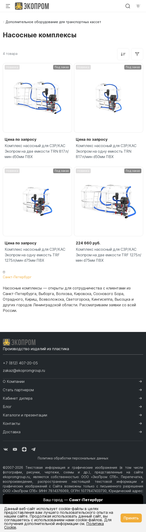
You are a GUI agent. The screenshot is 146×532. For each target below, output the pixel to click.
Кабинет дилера (17, 398)
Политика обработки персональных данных (73, 459)
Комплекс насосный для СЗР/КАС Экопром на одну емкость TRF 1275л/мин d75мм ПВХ (35, 255)
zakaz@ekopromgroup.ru (24, 371)
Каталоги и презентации (25, 415)
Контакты (11, 424)
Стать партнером (18, 390)
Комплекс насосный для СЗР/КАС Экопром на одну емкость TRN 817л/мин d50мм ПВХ (107, 151)
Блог (7, 407)
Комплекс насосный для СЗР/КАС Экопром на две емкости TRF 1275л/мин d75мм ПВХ (107, 255)
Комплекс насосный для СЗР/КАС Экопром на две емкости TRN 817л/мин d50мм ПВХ (37, 151)
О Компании (13, 382)
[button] (20, 363)
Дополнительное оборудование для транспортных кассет (53, 22)
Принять (131, 518)
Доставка (12, 432)
